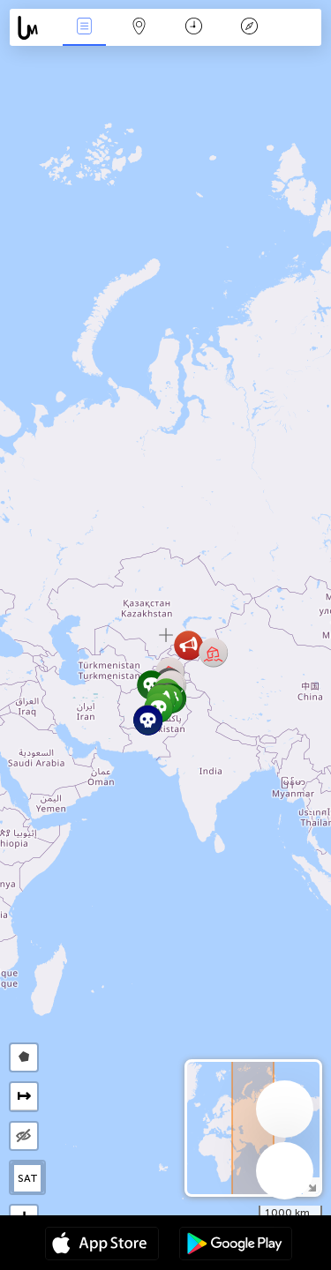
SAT (28, 1178)
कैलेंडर (193, 28)
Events (84, 28)
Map (139, 28)
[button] (188, 645)
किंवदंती (249, 28)
